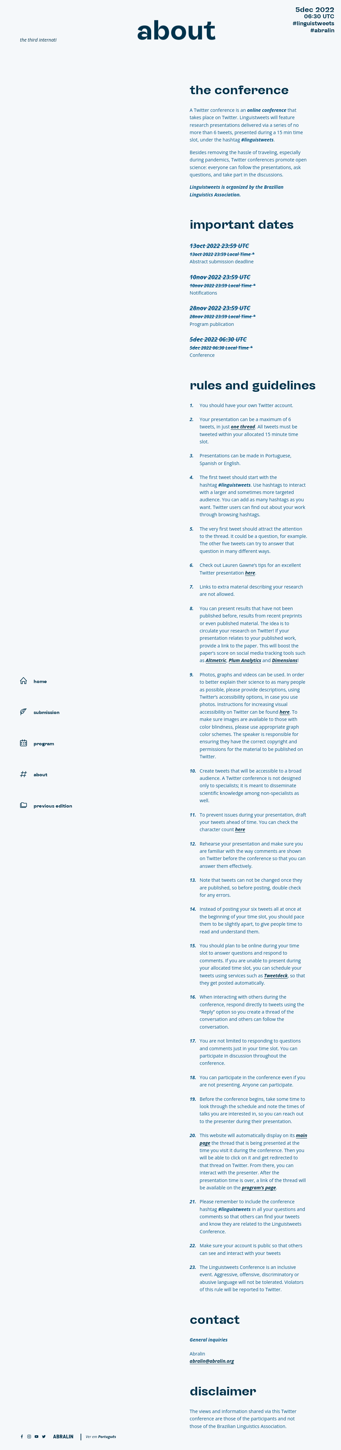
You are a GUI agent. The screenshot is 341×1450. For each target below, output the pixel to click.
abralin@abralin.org (213, 1361)
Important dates (163, 100)
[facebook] (22, 1436)
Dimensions (286, 660)
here (252, 573)
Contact (172, 121)
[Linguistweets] (70, 22)
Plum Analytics (246, 660)
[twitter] (44, 1436)
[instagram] (29, 1436)
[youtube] (36, 1436)
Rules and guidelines (159, 110)
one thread (245, 426)
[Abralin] (63, 1436)
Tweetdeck (277, 975)
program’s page (261, 1187)
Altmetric (217, 660)
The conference (164, 89)
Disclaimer (169, 132)
